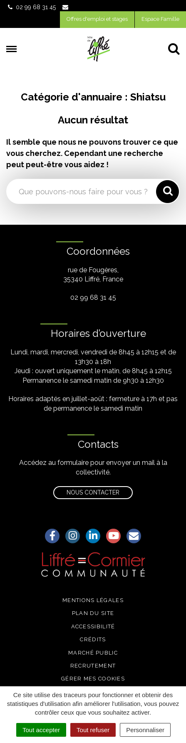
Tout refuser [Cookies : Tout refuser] (93, 729)
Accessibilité (93, 626)
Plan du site (93, 613)
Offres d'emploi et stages (97, 19)
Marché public (93, 653)
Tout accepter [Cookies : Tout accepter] (41, 729)
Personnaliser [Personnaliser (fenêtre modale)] (145, 729)
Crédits (93, 639)
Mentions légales (93, 600)
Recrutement (93, 666)
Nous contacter (93, 492)
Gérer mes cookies (93, 678)
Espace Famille (160, 19)
